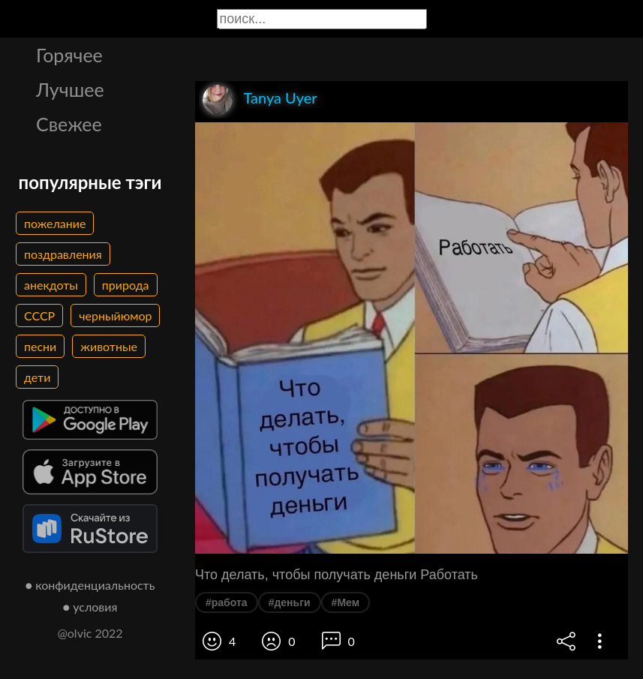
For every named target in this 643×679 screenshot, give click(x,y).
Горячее (69, 55)
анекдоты (51, 285)
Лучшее (70, 89)
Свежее (69, 124)
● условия (90, 606)
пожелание (55, 223)
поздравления (63, 254)
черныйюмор (115, 315)
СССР (39, 315)
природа (125, 285)
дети (37, 377)
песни (40, 346)
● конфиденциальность (90, 585)
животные (108, 346)
